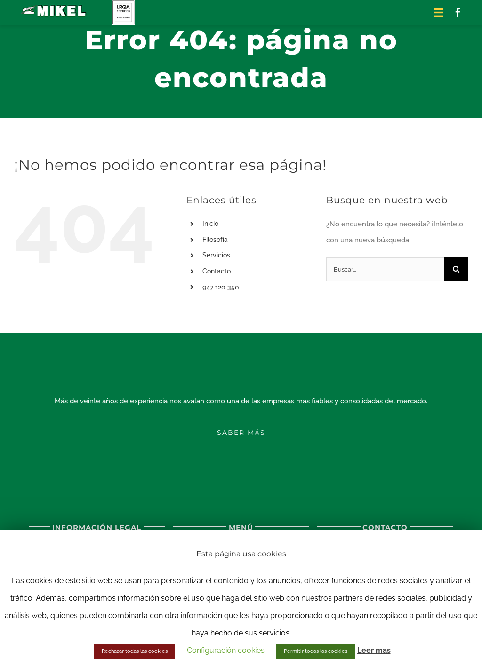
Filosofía (215, 239)
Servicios (216, 255)
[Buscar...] (385, 269)
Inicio (210, 223)
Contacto (216, 271)
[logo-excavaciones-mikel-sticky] (54, 5)
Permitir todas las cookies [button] (315, 651)
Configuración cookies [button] (226, 650)
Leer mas (374, 650)
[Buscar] (456, 269)
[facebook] (458, 12)
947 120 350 (220, 287)
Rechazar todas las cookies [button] (135, 651)
